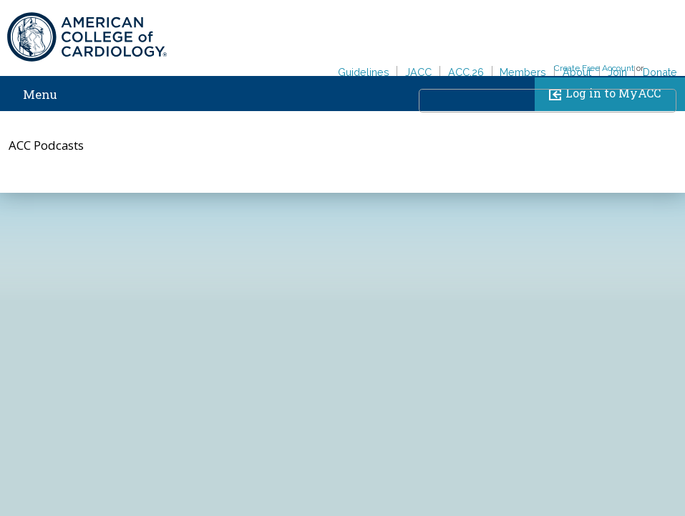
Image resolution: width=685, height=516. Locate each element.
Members (523, 72)
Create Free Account (594, 68)
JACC (418, 72)
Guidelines (363, 72)
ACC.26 (466, 72)
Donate (660, 72)
